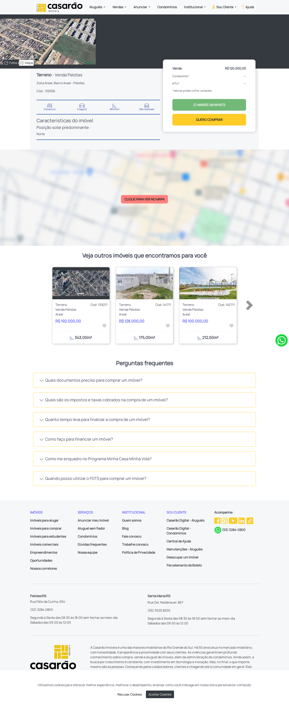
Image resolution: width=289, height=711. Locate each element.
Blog (125, 528)
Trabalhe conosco (135, 544)
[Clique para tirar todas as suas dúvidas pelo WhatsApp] (281, 340)
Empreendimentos (43, 552)
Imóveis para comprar (46, 528)
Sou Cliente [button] (222, 7)
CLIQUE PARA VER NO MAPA (144, 199)
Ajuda (247, 7)
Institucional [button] (193, 7)
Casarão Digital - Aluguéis (185, 520)
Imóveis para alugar (44, 520)
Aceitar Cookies (160, 694)
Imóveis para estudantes (48, 536)
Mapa (26, 63)
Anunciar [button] (140, 7)
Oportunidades (41, 560)
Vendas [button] (118, 7)
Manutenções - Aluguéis (185, 549)
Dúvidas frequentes (92, 544)
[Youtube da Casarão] (233, 520)
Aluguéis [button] (96, 7)
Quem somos (131, 520)
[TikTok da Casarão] (250, 520)
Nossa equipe (87, 552)
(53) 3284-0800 (233, 530)
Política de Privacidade (138, 552)
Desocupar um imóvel (182, 557)
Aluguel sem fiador (91, 528)
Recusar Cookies (129, 694)
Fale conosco (131, 536)
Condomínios (167, 7)
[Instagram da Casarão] (225, 520)
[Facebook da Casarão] (217, 520)
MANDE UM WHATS (209, 105)
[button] (56, 283)
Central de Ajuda (179, 541)
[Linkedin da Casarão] (242, 520)
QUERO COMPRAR (209, 119)
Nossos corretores (43, 568)
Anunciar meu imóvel (93, 520)
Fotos (10, 63)
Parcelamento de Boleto (184, 565)
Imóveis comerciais (44, 544)
